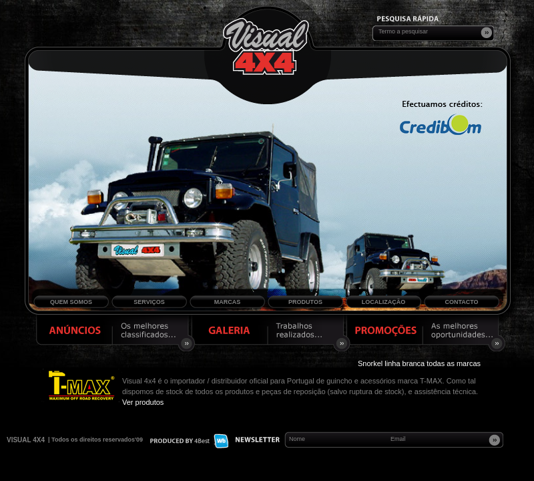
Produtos (305, 302)
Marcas (227, 302)
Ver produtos (143, 402)
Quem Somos (71, 302)
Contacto (461, 302)
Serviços (149, 302)
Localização (384, 302)
